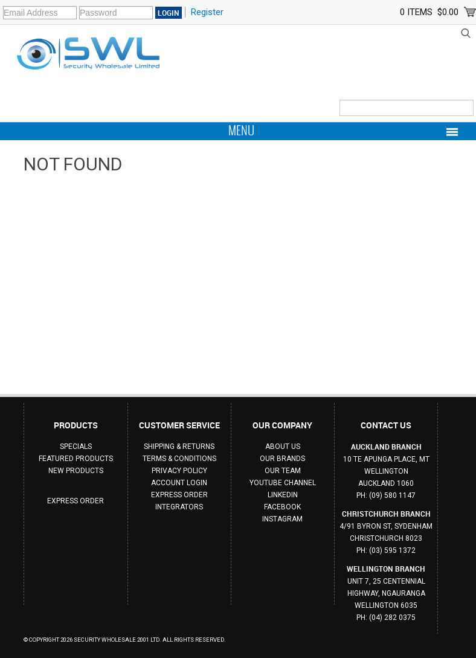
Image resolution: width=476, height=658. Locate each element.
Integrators (179, 507)
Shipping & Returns (179, 446)
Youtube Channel (282, 483)
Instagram (282, 519)
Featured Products (76, 458)
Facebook (282, 507)
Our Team (283, 470)
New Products (75, 470)
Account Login (179, 483)
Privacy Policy (179, 470)
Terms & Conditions (179, 458)
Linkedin (283, 495)
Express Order (75, 501)
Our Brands (282, 458)
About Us (282, 446)
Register (207, 12)
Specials (76, 446)
